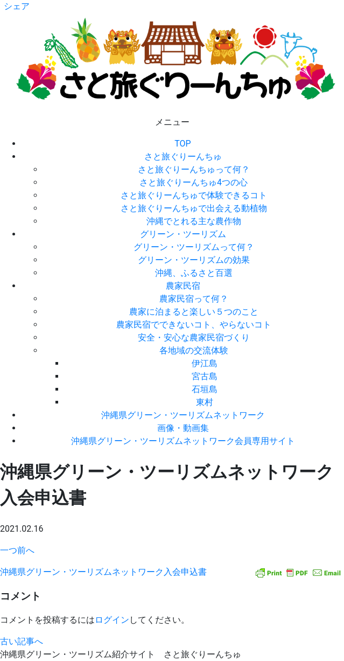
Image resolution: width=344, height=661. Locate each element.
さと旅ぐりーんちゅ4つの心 (193, 182)
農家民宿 (183, 286)
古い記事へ (21, 641)
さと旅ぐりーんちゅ (183, 156)
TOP (182, 143)
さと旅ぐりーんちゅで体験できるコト (194, 195)
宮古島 (204, 376)
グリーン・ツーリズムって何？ (194, 247)
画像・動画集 (183, 428)
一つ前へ (17, 550)
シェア (17, 6)
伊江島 (204, 363)
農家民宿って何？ (193, 299)
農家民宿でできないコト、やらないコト (193, 324)
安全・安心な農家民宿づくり (194, 337)
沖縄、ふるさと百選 (194, 273)
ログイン (112, 620)
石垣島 (204, 389)
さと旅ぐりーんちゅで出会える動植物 (194, 208)
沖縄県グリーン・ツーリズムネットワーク (183, 415)
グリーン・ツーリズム (183, 234)
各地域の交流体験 (193, 350)
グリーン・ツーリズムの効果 (194, 260)
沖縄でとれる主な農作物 (193, 221)
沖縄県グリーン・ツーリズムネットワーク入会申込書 (103, 572)
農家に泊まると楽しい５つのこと (193, 312)
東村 (204, 402)
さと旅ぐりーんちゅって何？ (194, 169)
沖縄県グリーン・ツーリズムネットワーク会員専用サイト (183, 441)
